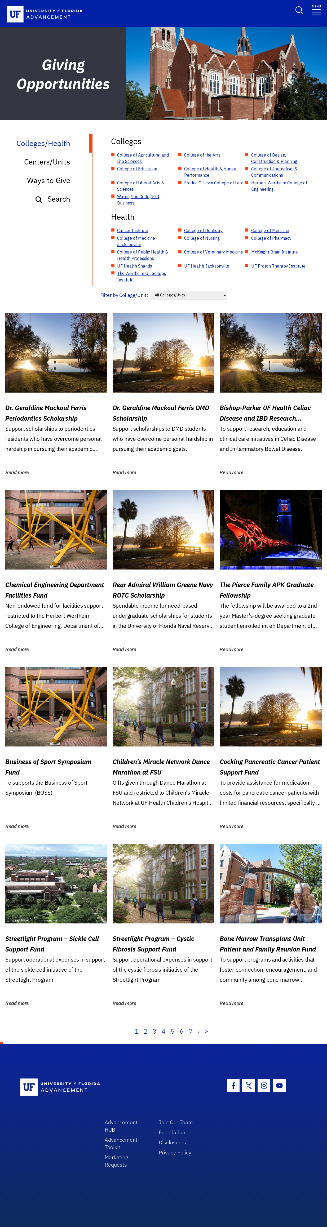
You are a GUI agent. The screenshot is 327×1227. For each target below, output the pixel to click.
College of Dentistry (203, 230)
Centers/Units (47, 162)
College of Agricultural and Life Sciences (143, 158)
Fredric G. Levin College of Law (213, 182)
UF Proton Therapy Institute (278, 266)
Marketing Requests (116, 1161)
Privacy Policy (175, 1152)
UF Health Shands (134, 266)
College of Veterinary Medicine (213, 252)
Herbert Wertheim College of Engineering (279, 186)
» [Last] (206, 1031)
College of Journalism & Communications (274, 172)
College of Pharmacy (271, 238)
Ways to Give (48, 180)
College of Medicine (270, 230)
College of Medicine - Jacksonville (137, 241)
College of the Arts (202, 155)
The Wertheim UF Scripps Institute (141, 276)
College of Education (137, 168)
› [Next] (199, 1031)
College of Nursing (202, 238)
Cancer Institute (132, 230)
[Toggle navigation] (316, 10)
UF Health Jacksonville (206, 266)
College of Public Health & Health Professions (142, 255)
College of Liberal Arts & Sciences (140, 186)
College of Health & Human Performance (210, 172)
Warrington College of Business (138, 200)
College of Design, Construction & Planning (274, 158)
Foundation (172, 1132)
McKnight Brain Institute (274, 252)
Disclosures (172, 1142)
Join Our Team (176, 1122)
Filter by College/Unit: (124, 295)
